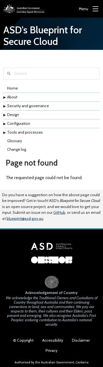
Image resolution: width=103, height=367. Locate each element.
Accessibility (52, 340)
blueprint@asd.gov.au (25, 218)
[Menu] (88, 9)
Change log (16, 149)
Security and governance (28, 105)
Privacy (51, 350)
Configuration (18, 123)
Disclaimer (81, 340)
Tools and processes (25, 132)
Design (13, 114)
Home (12, 88)
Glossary (14, 140)
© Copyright (23, 340)
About (12, 97)
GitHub (59, 212)
